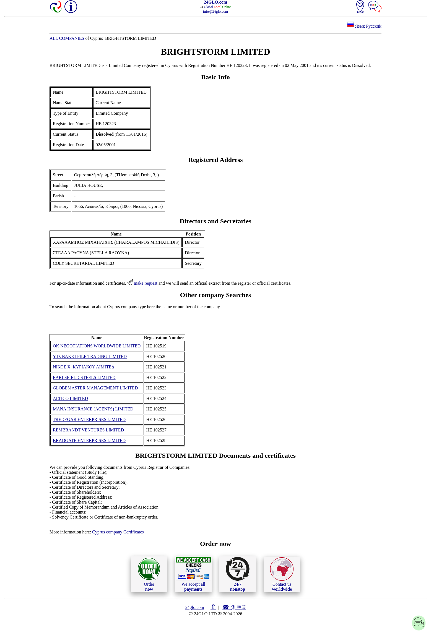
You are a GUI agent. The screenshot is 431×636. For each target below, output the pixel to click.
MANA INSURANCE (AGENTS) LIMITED (93, 409)
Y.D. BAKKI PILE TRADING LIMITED (90, 356)
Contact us (282, 574)
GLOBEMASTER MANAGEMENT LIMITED (95, 388)
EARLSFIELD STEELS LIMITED (84, 377)
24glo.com (194, 607)
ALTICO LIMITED (70, 398)
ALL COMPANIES (67, 38)
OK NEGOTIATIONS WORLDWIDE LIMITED (97, 346)
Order (149, 574)
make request (142, 283)
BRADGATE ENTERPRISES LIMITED (89, 440)
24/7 (237, 574)
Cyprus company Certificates (118, 532)
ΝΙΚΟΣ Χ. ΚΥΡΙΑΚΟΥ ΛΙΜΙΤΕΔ (83, 367)
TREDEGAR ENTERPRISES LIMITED (89, 419)
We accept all (193, 574)
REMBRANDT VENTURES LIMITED (88, 430)
